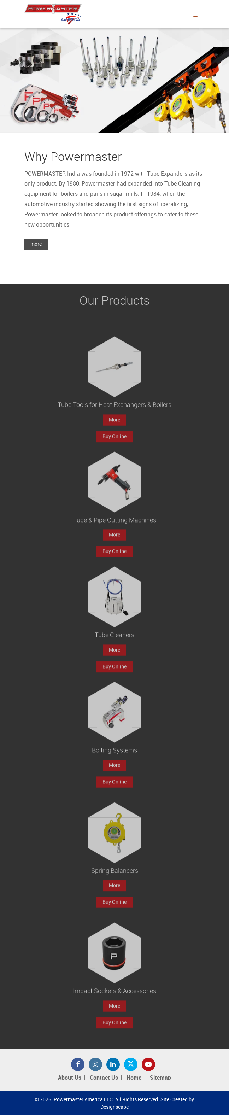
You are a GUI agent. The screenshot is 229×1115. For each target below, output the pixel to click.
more (36, 244)
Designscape (114, 1107)
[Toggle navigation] (197, 14)
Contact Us (104, 1078)
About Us (69, 1078)
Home (134, 1078)
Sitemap (160, 1078)
